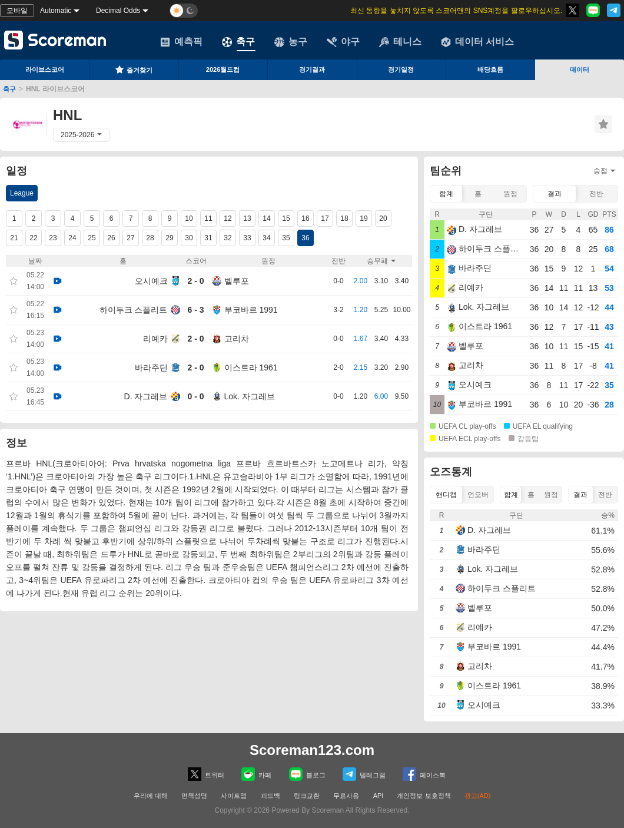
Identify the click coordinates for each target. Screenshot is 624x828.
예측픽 (181, 42)
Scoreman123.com (312, 750)
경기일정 (401, 69)
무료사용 (346, 795)
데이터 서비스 (477, 42)
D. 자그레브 (146, 396)
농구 (290, 42)
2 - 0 (195, 281)
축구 (238, 42)
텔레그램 (364, 774)
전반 (596, 194)
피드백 (270, 795)
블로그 (307, 774)
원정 (510, 194)
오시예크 (151, 281)
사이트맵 (234, 795)
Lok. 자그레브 (249, 396)
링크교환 (307, 795)
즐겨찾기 (133, 69)
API (379, 795)
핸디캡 (446, 495)
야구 (343, 42)
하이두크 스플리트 (133, 309)
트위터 (206, 774)
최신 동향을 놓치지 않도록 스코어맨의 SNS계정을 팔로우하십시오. (456, 10)
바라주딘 (151, 367)
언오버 (478, 495)
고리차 (236, 338)
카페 (256, 774)
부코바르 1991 (251, 309)
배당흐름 (490, 69)
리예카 (155, 338)
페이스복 (424, 774)
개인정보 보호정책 (423, 795)
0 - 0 (195, 396)
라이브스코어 (44, 69)
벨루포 (236, 281)
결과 (554, 194)
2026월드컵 (223, 69)
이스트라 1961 (251, 367)
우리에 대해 (151, 795)
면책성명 (194, 795)
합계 (446, 194)
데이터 (579, 69)
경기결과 (312, 69)
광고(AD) (477, 795)
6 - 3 (195, 309)
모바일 (17, 10)
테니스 (400, 42)
